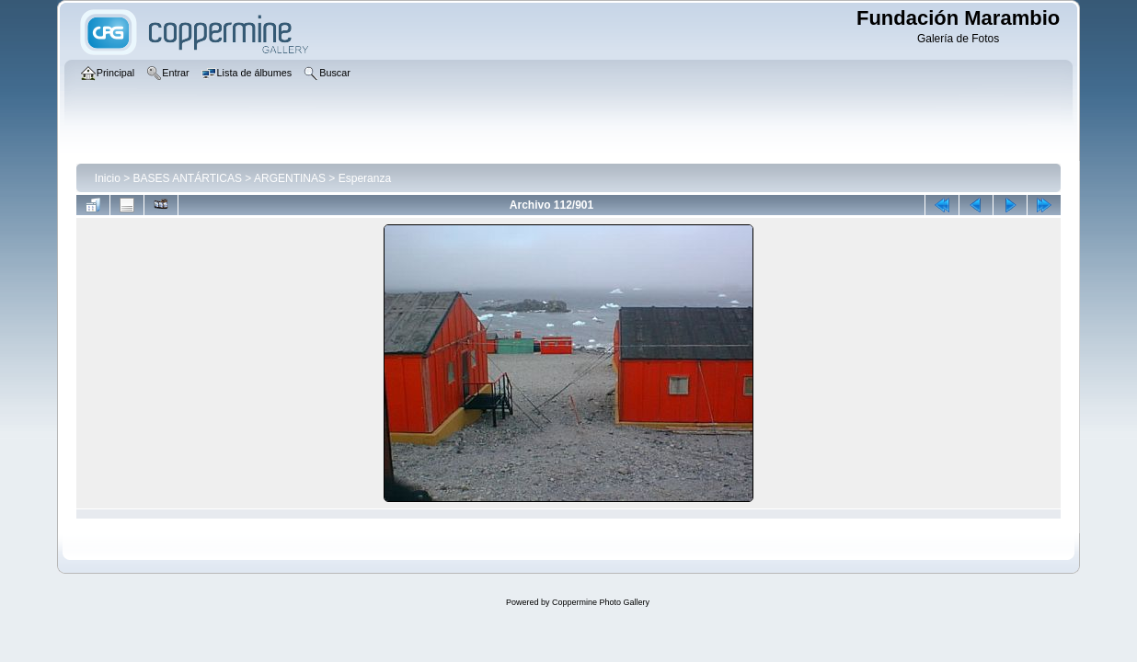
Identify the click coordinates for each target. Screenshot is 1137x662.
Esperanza (365, 178)
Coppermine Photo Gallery (600, 602)
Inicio (108, 178)
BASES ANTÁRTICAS (187, 178)
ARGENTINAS (290, 178)
